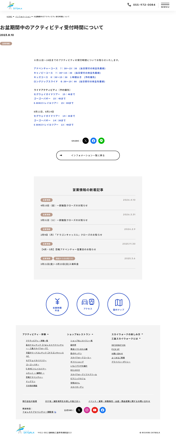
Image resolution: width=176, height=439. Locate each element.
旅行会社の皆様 (30, 401)
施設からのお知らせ (64, 258)
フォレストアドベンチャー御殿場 (38, 411)
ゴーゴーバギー (32, 364)
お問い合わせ (117, 353)
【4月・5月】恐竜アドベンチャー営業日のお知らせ (68, 249)
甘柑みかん (75, 382)
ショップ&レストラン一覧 (81, 340)
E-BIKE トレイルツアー (36, 368)
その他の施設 (31, 385)
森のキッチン (76, 353)
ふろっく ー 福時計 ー (35, 373)
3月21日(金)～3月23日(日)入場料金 (60, 264)
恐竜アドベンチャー (34, 377)
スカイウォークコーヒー (80, 357)
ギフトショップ (77, 361)
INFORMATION (118, 345)
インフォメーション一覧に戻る (88, 155)
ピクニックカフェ (78, 378)
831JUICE (75, 370)
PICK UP (116, 349)
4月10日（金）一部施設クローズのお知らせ (64, 205)
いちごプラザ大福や (78, 366)
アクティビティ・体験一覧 (37, 340)
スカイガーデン (77, 387)
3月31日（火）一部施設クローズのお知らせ (64, 220)
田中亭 (73, 345)
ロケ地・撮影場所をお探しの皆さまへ (62, 401)
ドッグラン (30, 381)
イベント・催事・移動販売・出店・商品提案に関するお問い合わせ (119, 401)
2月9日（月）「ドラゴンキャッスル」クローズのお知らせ (71, 234)
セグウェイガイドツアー (36, 360)
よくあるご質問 (118, 357)
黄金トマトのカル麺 (78, 349)
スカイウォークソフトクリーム (83, 374)
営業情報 (6, 43)
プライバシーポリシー (121, 361)
